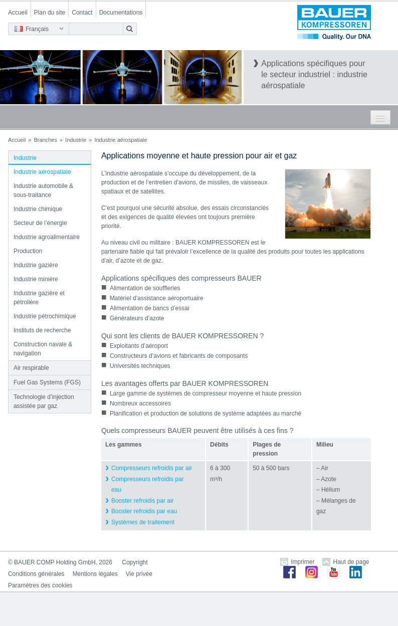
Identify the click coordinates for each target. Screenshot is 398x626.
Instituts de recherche (42, 330)
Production (28, 251)
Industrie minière (36, 279)
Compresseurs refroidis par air (151, 468)
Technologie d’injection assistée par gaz (44, 401)
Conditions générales (36, 573)
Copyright (134, 562)
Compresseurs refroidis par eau (147, 485)
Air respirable (31, 367)
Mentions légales (95, 573)
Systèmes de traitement (142, 522)
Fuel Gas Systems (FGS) (47, 382)
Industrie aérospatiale (42, 171)
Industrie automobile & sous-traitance (43, 190)
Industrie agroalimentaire (47, 237)
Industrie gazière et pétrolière (39, 298)
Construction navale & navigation (43, 349)
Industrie (75, 140)
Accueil (18, 12)
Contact (82, 12)
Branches (45, 140)
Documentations (121, 12)
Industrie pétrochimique (45, 316)
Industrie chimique (38, 209)
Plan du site (50, 12)
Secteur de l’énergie (40, 223)
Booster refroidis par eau (144, 511)
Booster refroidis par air (142, 500)
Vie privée (139, 573)
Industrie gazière (36, 265)
